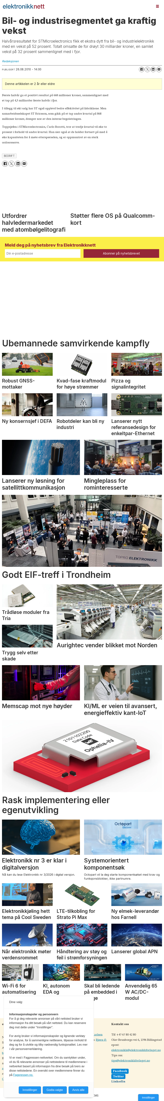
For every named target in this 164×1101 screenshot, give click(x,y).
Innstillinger (148, 1097)
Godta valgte (55, 1089)
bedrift (9, 155)
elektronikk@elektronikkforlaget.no (136, 1050)
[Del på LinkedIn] (153, 69)
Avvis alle (78, 1089)
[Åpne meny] (157, 6)
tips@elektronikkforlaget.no (130, 1060)
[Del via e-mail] (159, 69)
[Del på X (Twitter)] (147, 69)
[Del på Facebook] (141, 69)
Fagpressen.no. (23, 1074)
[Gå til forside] (23, 6)
